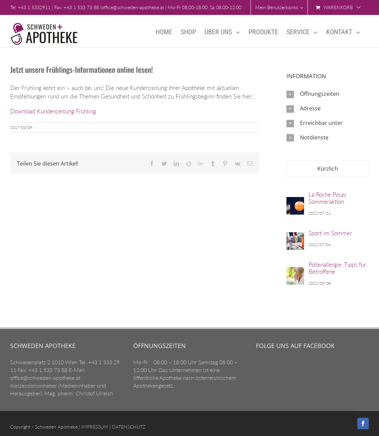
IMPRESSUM (94, 427)
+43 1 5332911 (34, 7)
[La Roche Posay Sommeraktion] (295, 204)
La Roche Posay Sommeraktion (327, 198)
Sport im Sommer (330, 233)
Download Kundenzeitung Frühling (53, 111)
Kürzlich (327, 168)
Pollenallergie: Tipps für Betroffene (337, 268)
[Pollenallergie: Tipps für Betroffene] (295, 274)
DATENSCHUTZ (128, 427)
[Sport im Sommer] (295, 239)
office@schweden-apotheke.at (132, 7)
